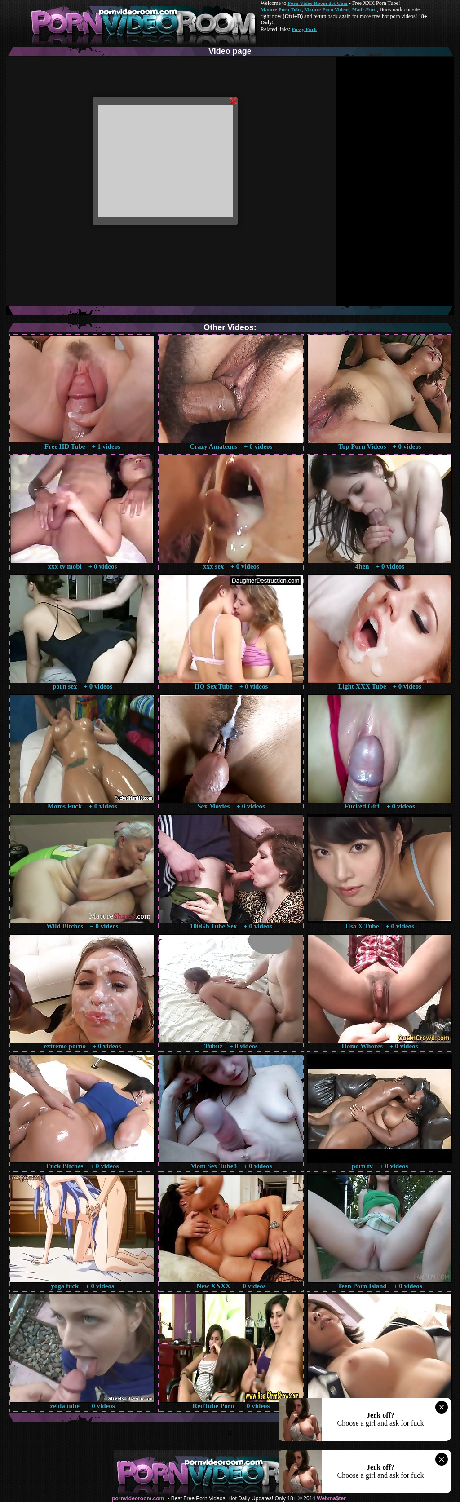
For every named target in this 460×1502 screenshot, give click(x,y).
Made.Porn (364, 9)
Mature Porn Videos (327, 9)
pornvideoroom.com (138, 1498)
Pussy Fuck (304, 29)
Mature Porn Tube (281, 9)
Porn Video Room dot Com (317, 3)
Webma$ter (331, 1498)
